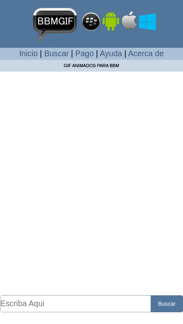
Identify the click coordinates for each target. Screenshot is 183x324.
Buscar (56, 53)
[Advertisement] (91, 183)
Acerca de (146, 53)
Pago (84, 53)
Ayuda (111, 53)
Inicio (28, 53)
